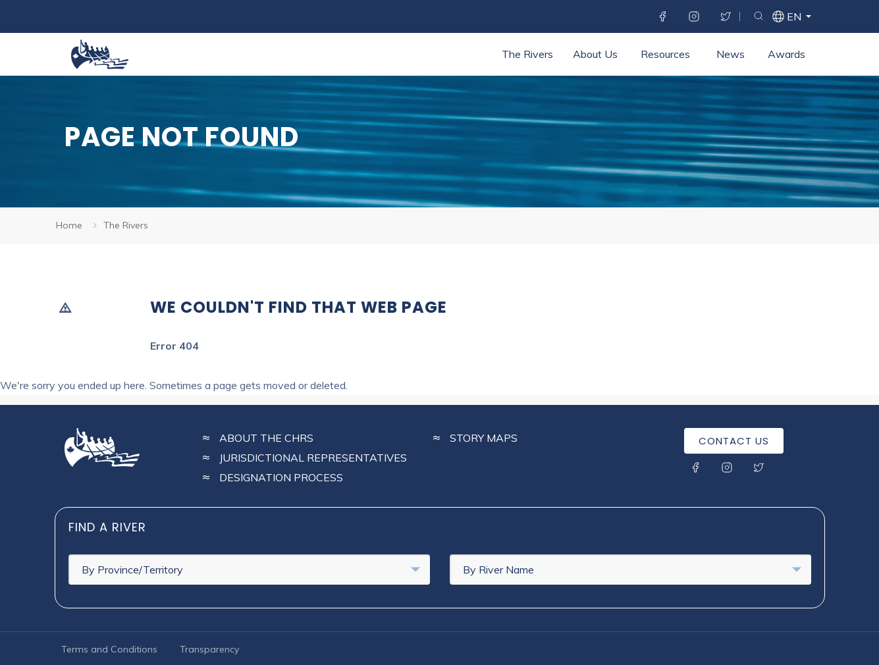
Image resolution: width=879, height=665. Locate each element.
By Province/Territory (251, 569)
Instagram (694, 16)
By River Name (632, 569)
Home (69, 225)
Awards (786, 54)
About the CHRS (266, 437)
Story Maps (484, 437)
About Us (595, 54)
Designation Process (281, 477)
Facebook (662, 16)
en (793, 18)
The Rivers (527, 54)
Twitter (725, 16)
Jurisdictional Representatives (313, 457)
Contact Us (734, 441)
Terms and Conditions (109, 649)
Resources (665, 54)
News (730, 54)
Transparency (209, 649)
